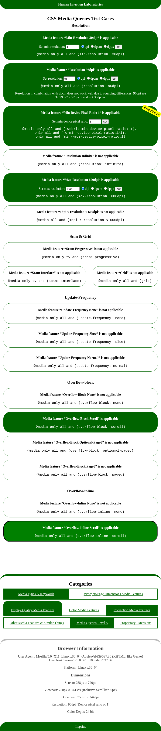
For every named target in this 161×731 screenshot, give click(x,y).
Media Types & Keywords (36, 594)
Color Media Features (84, 610)
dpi (87, 46)
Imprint (80, 726)
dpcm (98, 46)
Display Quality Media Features (32, 610)
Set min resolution (51, 46)
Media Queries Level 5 (92, 623)
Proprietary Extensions (135, 623)
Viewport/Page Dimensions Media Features (113, 594)
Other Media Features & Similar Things (37, 623)
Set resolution (52, 79)
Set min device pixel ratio (69, 123)
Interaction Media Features (132, 610)
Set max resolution (51, 194)
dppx (110, 46)
